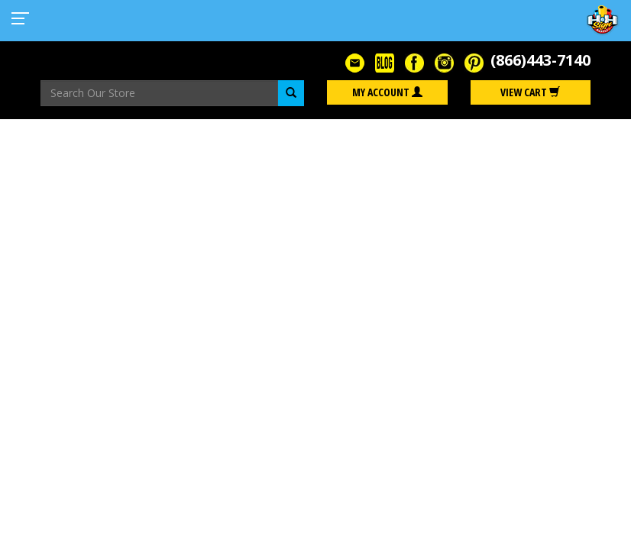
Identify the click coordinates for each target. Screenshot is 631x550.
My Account (387, 92)
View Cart (530, 92)
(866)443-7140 (540, 60)
